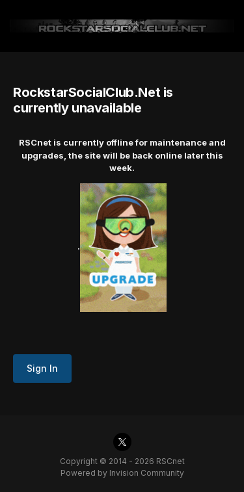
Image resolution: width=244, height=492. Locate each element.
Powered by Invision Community (122, 473)
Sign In (42, 368)
